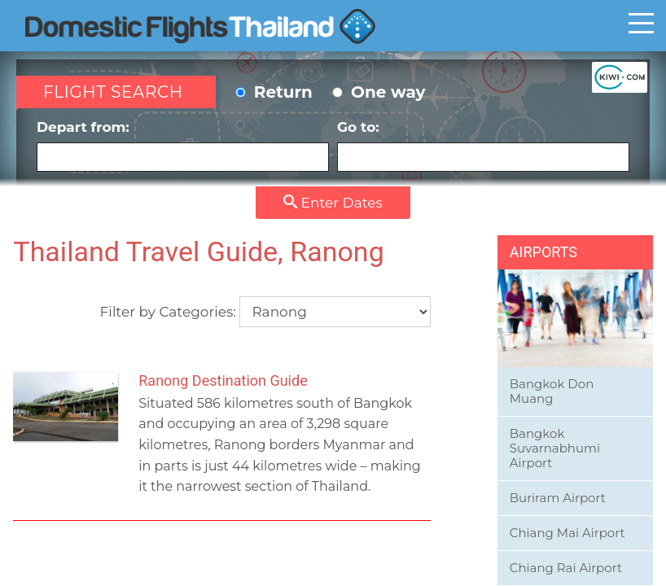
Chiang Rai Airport (566, 567)
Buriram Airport (558, 497)
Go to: (483, 145)
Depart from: (183, 145)
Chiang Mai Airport (567, 532)
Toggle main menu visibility (641, 23)
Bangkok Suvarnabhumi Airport (555, 448)
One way (378, 92)
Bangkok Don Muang (552, 391)
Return (274, 92)
